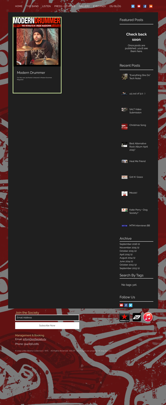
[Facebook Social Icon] (144, 6)
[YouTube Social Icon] (138, 6)
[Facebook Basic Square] (126, 305)
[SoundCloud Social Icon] (150, 6)
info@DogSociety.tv (34, 339)
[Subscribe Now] (47, 325)
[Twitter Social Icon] (132, 6)
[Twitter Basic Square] (130, 305)
